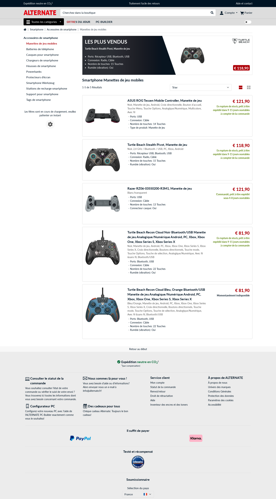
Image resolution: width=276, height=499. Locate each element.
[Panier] (246, 12)
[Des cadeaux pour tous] (109, 406)
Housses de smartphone (41, 66)
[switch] (248, 22)
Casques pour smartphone (42, 54)
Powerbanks (34, 71)
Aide (238, 3)
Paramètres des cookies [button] (220, 400)
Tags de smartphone (38, 99)
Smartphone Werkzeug (40, 82)
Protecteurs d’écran (38, 77)
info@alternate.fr (92, 390)
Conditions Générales (219, 391)
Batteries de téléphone (40, 49)
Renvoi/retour (157, 391)
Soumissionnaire (138, 479)
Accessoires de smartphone (61, 29)
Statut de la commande (163, 387)
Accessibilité (214, 404)
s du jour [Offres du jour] (78, 21)
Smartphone (36, 29)
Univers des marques (219, 387)
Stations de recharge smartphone (46, 88)
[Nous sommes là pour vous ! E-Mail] (109, 378)
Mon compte (157, 382)
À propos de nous (217, 382)
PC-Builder (104, 21)
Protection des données (221, 395)
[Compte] (228, 12)
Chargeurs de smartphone (42, 60)
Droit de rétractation (161, 395)
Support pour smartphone (42, 94)
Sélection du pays (138, 488)
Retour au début (138, 349)
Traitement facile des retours (144, 3)
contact (248, 3)
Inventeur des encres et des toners (169, 404)
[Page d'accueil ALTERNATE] (40, 12)
